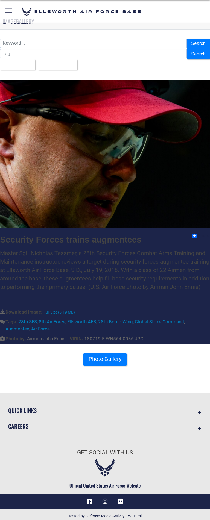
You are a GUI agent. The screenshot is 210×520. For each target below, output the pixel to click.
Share (200, 232)
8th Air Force (52, 318)
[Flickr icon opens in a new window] (120, 498)
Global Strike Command (159, 318)
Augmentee (17, 326)
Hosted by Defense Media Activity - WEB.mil (105, 513)
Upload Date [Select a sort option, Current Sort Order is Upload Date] (57, 62)
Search (198, 43)
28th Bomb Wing (115, 318)
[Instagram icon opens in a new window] (105, 498)
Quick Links (22, 407)
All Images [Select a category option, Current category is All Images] (16, 62)
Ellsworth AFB (81, 318)
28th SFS (27, 318)
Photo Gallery (105, 356)
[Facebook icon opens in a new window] (90, 498)
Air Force (40, 326)
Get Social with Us (105, 449)
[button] (9, 11)
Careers (18, 423)
